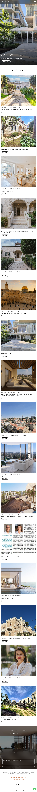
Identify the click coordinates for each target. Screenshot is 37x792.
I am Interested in (17, 751)
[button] (34, 789)
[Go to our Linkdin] (16, 784)
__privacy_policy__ (8, 787)
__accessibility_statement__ (17, 787)
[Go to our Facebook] (18, 784)
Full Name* (4, 751)
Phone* (3, 755)
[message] (18, 761)
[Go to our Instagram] (20, 784)
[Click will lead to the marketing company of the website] (24, 790)
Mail (14, 755)
